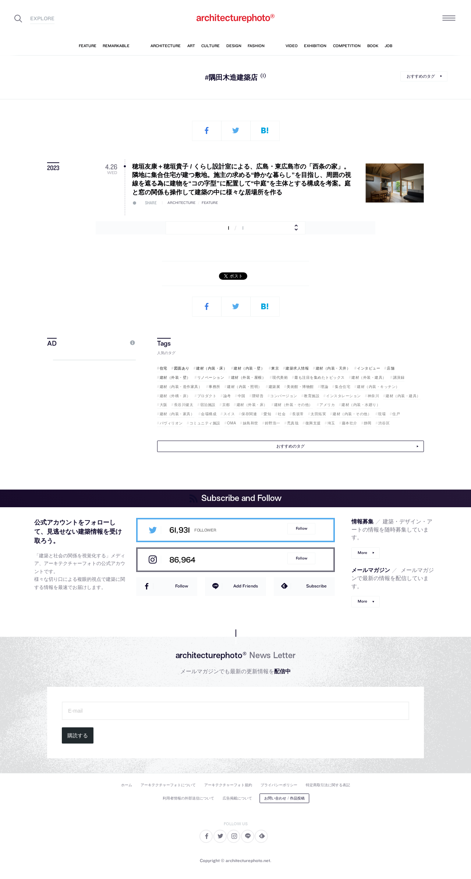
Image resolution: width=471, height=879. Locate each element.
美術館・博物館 (300, 387)
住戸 (396, 414)
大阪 (163, 405)
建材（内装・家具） (177, 414)
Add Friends (245, 586)
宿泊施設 (208, 405)
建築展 (274, 387)
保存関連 (249, 414)
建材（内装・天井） (333, 368)
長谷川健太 (184, 405)
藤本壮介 (349, 423)
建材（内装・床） (211, 368)
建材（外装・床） (252, 405)
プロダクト (207, 396)
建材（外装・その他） (293, 405)
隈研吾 (258, 396)
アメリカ (327, 405)
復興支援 (313, 423)
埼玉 (331, 423)
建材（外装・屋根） (248, 377)
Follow (301, 528)
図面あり (182, 368)
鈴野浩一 (272, 423)
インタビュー (368, 368)
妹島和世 (250, 423)
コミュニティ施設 (205, 423)
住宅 (163, 368)
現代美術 (280, 377)
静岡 (368, 423)
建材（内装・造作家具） (181, 387)
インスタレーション (343, 396)
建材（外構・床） (175, 396)
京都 (226, 405)
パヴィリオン (171, 423)
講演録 (399, 377)
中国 (241, 396)
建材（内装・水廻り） (360, 405)
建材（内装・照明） (244, 387)
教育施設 (311, 396)
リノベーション (210, 377)
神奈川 (373, 396)
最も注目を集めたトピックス (319, 377)
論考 (227, 396)
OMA (231, 423)
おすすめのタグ (421, 76)
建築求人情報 (297, 368)
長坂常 (298, 414)
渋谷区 (384, 423)
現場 (382, 414)
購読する (77, 735)
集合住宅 (342, 387)
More (362, 552)
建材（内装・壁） (249, 368)
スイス (229, 414)
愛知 (267, 414)
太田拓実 (318, 414)
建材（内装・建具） (403, 396)
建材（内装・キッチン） (378, 387)
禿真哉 (293, 423)
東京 (275, 368)
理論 (324, 387)
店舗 (390, 368)
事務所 (214, 387)
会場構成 (208, 414)
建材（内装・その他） (352, 414)
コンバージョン (283, 396)
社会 (282, 414)
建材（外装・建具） (368, 377)
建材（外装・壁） (175, 377)
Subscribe (316, 586)
